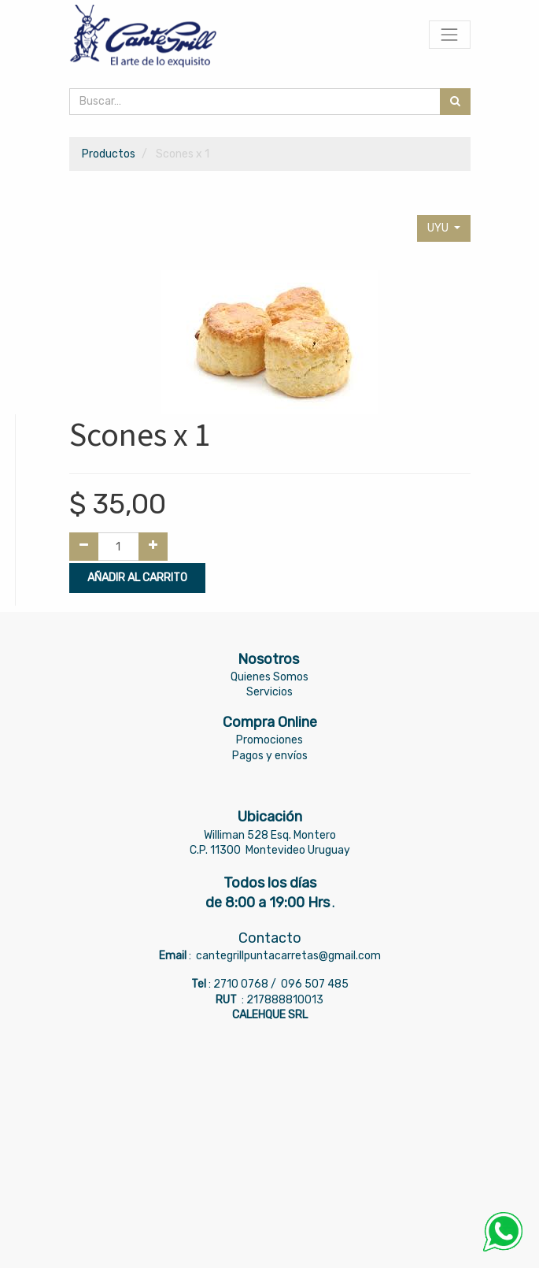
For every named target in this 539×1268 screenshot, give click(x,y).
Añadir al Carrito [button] (137, 577)
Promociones (269, 740)
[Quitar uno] (83, 546)
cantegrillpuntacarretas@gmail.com (288, 955)
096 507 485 (315, 984)
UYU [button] (439, 228)
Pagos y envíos (270, 755)
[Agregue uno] (153, 546)
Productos (108, 154)
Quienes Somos (269, 677)
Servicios (269, 692)
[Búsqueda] (455, 101)
